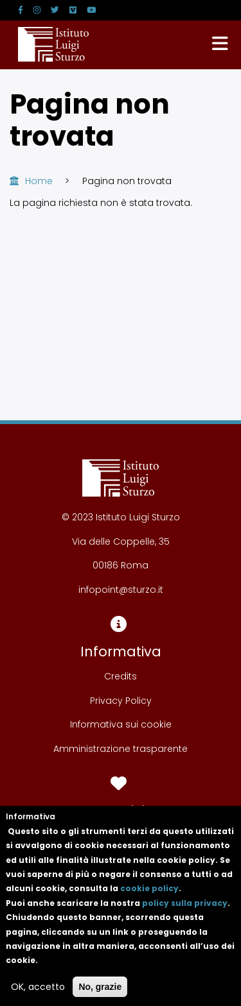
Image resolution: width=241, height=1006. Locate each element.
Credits (120, 676)
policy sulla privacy (185, 915)
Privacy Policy (121, 700)
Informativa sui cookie (121, 724)
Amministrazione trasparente (120, 748)
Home (39, 181)
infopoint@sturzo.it (120, 589)
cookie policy (149, 901)
